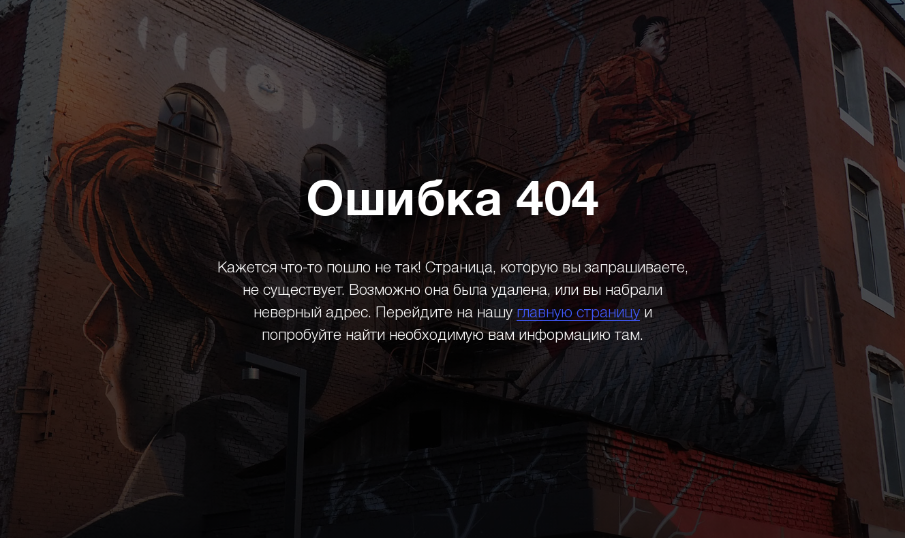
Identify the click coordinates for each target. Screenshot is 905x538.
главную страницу (578, 313)
